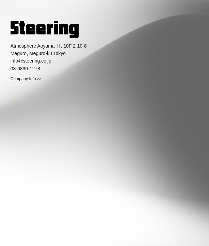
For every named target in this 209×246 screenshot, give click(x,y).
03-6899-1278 (25, 68)
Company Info (23, 78)
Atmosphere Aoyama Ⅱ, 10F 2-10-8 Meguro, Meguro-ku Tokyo (49, 49)
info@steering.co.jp (31, 61)
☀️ (14, 101)
